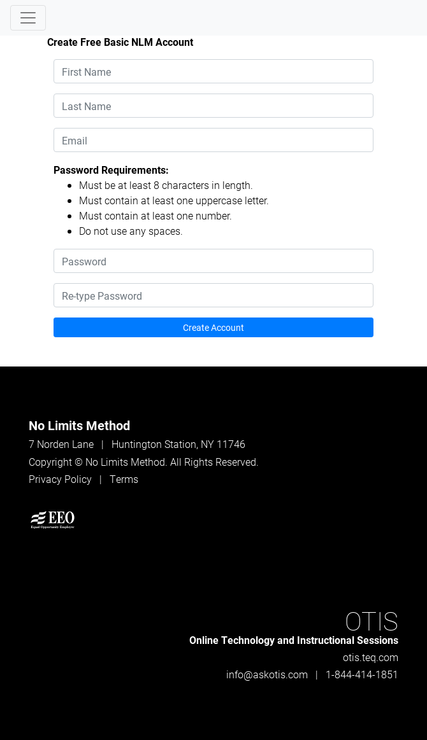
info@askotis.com (267, 674)
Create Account (213, 327)
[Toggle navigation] (28, 18)
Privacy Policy (60, 478)
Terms (124, 478)
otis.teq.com (370, 657)
